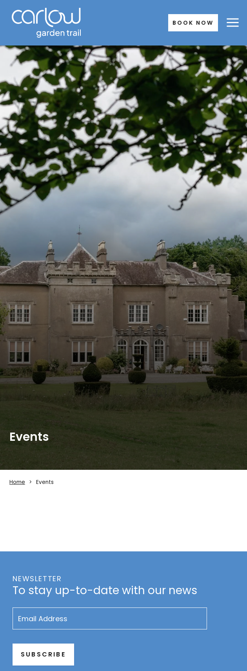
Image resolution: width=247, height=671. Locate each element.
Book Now (193, 23)
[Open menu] (232, 22)
